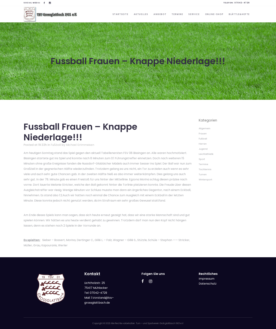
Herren (203, 143)
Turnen (203, 174)
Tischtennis (205, 169)
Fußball (56, 145)
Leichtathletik (206, 154)
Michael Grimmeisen (80, 145)
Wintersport (205, 179)
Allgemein (204, 128)
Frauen (203, 133)
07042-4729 (242, 2)
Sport (202, 159)
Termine (203, 164)
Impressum (206, 279)
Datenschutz (208, 284)
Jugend (203, 149)
